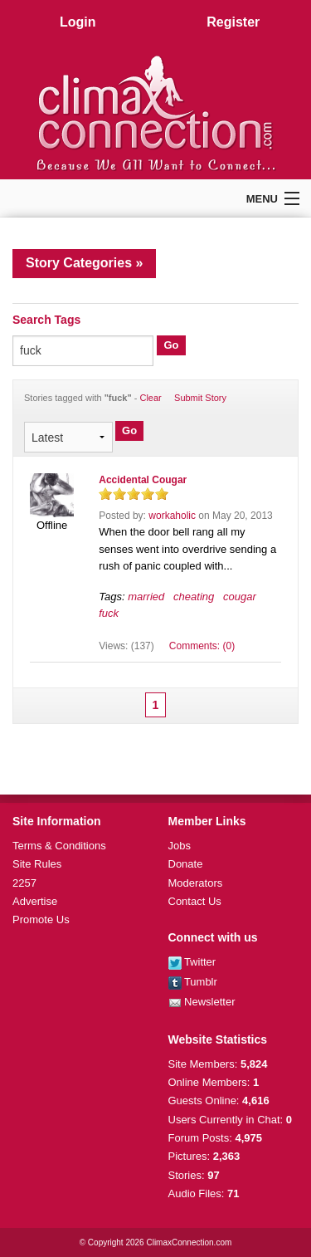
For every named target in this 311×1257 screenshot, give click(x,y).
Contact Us (194, 901)
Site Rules (36, 864)
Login (78, 22)
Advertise (34, 901)
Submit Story (200, 398)
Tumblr (192, 982)
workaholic (172, 515)
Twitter (192, 962)
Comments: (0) (202, 646)
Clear (150, 398)
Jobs (179, 845)
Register (233, 22)
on (105, 493)
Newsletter (202, 1001)
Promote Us (41, 919)
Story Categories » (84, 263)
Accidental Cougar (143, 480)
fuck (109, 613)
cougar (239, 596)
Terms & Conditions (59, 845)
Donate (185, 864)
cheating (193, 596)
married (146, 596)
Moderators (195, 883)
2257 (24, 883)
